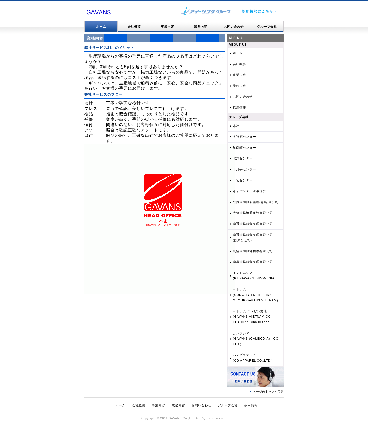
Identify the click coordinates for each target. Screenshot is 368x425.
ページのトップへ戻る (268, 391)
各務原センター (244, 137)
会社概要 (134, 26)
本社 (236, 126)
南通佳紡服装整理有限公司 (253, 224)
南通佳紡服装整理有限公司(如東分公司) (253, 237)
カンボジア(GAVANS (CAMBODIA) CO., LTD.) (257, 338)
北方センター (243, 158)
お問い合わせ (234, 26)
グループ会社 (267, 26)
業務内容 (200, 26)
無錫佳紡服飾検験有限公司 (253, 251)
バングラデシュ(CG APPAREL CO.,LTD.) (253, 357)
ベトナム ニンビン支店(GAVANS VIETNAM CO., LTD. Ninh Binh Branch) (253, 316)
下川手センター (244, 169)
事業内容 (167, 26)
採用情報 (239, 107)
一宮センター (243, 180)
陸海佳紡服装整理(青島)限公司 (256, 202)
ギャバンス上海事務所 (249, 191)
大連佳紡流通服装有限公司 (253, 213)
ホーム (101, 26)
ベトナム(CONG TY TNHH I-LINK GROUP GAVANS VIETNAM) (255, 295)
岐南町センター (244, 148)
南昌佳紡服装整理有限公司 (253, 262)
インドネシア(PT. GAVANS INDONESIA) (254, 275)
